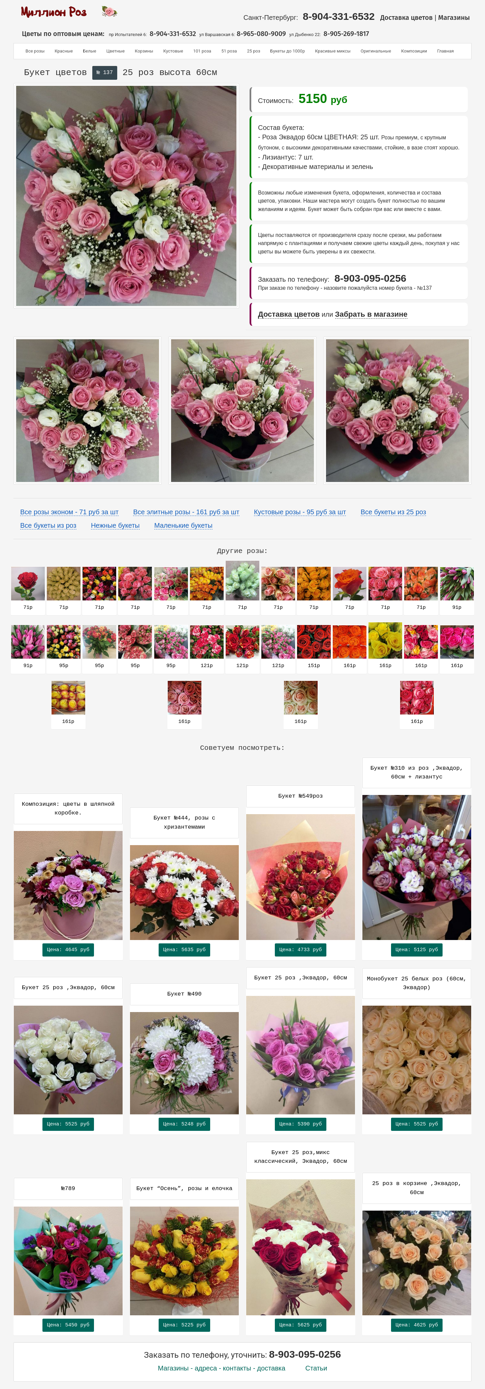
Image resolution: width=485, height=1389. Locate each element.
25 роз (253, 51)
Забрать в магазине (371, 314)
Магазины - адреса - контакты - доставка (222, 1368)
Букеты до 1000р (287, 51)
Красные (64, 51)
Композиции (414, 51)
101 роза (202, 51)
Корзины (144, 51)
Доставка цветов (406, 17)
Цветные (115, 51)
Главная (445, 51)
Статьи (316, 1368)
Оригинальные (376, 51)
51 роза (229, 51)
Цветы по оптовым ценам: (60, 34)
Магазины (455, 17)
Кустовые (173, 51)
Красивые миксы (333, 51)
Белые (89, 51)
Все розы (35, 51)
